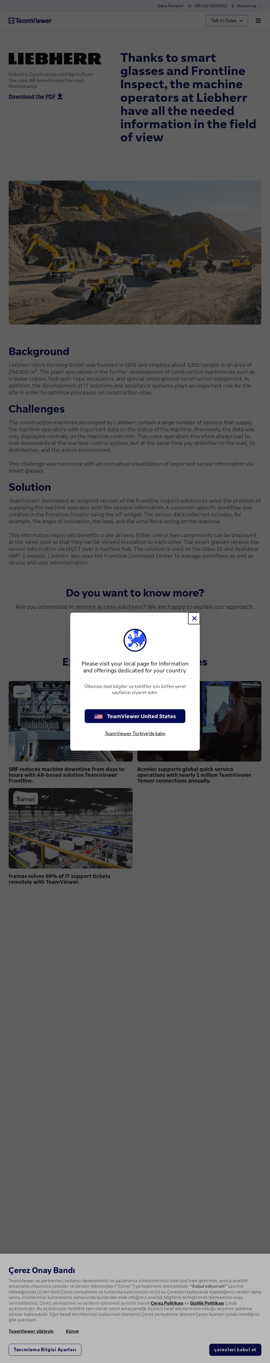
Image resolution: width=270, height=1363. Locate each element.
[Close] (194, 618)
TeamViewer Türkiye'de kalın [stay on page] (135, 733)
